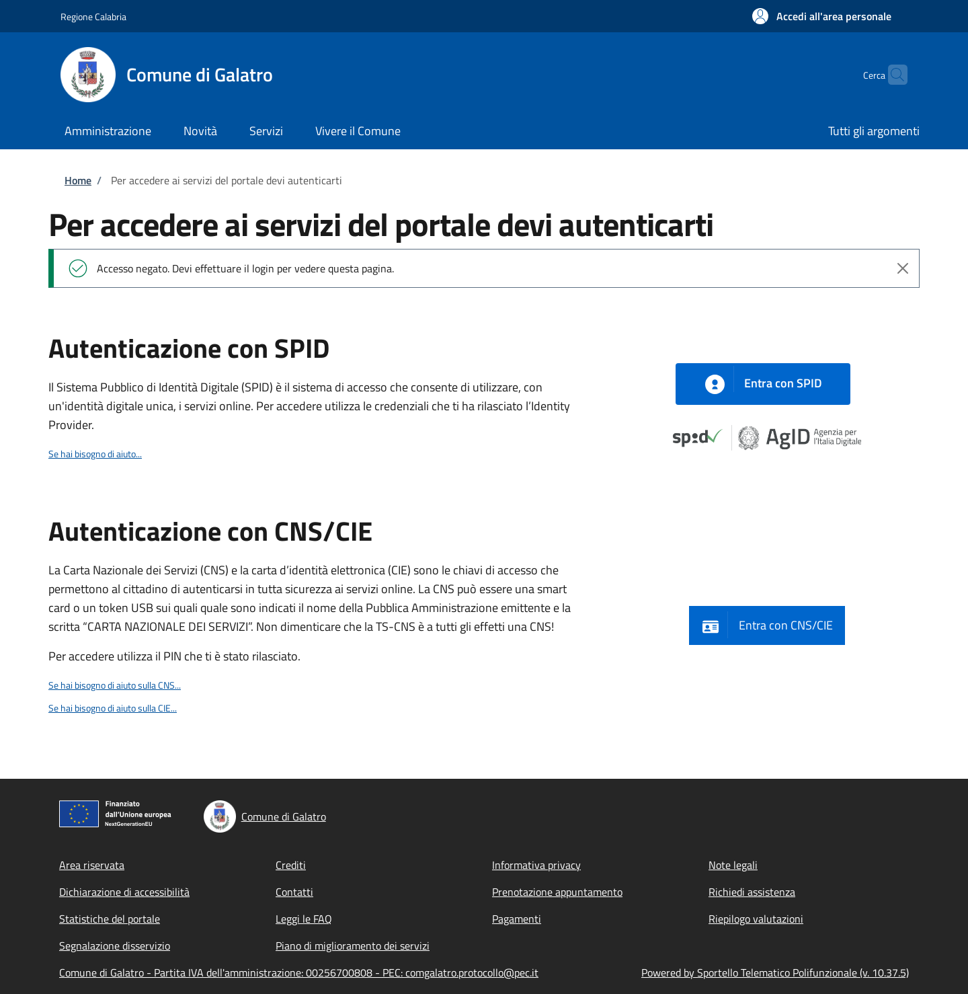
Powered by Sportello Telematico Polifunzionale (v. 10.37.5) (775, 972)
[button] (822, 16)
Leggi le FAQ (304, 919)
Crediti (291, 865)
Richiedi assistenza (752, 892)
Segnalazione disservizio (114, 946)
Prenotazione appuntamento (557, 892)
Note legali (733, 865)
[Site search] (891, 75)
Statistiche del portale (109, 919)
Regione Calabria (93, 16)
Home (78, 180)
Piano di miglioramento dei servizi (353, 946)
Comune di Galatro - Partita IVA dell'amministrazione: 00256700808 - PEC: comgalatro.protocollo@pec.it (298, 972)
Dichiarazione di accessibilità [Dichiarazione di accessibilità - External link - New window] (124, 892)
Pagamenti (516, 919)
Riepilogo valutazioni (756, 919)
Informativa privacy (536, 865)
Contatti (294, 892)
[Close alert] (903, 268)
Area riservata (91, 865)
